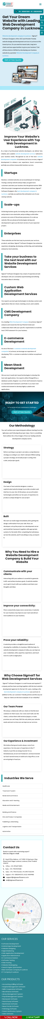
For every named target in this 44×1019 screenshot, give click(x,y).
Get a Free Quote (13, 60)
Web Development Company (19, 322)
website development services (25, 154)
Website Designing (8, 948)
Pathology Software (9, 1009)
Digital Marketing (7, 951)
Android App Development (11, 946)
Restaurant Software (9, 999)
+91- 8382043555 (36, 11)
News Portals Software (10, 1006)
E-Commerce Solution (9, 958)
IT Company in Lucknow (10, 972)
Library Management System (12, 994)
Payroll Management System (12, 996)
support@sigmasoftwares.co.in (16, 877)
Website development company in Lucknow (16, 36)
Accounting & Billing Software (12, 984)
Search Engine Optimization (11, 967)
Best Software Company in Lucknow (14, 970)
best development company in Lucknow (17, 692)
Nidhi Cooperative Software (12, 989)
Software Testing (8, 960)
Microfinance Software (10, 992)
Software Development (10, 944)
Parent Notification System (12, 1011)
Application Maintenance (10, 956)
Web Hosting (6, 963)
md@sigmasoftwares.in (13, 880)
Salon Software (7, 1014)
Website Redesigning (9, 965)
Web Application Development (12, 953)
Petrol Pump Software (10, 1001)
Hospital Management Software (13, 987)
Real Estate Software (9, 1004)
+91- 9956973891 (24, 11)
